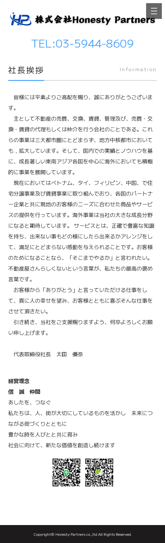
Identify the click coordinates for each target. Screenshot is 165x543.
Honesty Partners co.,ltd (76, 534)
